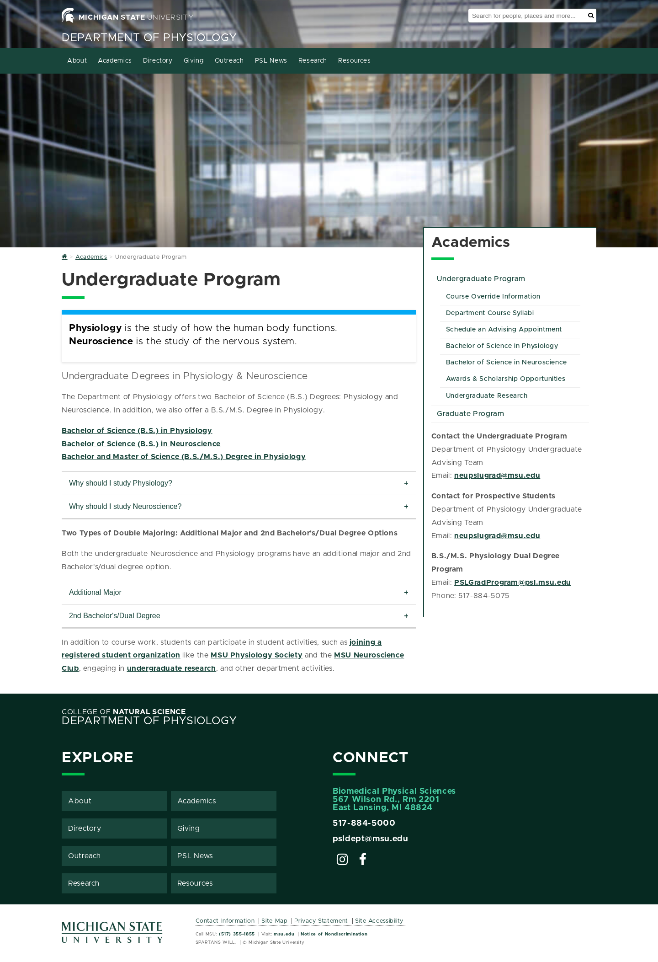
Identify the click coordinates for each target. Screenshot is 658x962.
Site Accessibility (379, 921)
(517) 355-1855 (237, 934)
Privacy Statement (321, 921)
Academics (115, 61)
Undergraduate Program (481, 279)
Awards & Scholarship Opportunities (506, 379)
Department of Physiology (149, 37)
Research (312, 61)
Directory (158, 61)
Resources (354, 61)
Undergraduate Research (487, 396)
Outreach (229, 61)
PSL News (271, 61)
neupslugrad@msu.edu (497, 475)
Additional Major (95, 592)
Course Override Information (493, 297)
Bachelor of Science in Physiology (502, 346)
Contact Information (225, 921)
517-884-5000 (364, 823)
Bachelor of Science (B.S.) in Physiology (137, 430)
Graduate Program (470, 413)
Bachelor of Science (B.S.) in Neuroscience (141, 444)
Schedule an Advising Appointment (504, 329)
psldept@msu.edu (371, 839)
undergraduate (156, 668)
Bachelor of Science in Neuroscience (506, 362)
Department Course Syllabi (490, 313)
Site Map (274, 921)
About (77, 61)
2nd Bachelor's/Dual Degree (114, 616)
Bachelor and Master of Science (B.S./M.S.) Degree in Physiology (184, 456)
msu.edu (284, 934)
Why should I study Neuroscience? (125, 506)
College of (124, 712)
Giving (194, 61)
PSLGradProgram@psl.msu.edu (512, 582)
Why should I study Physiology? (120, 483)
